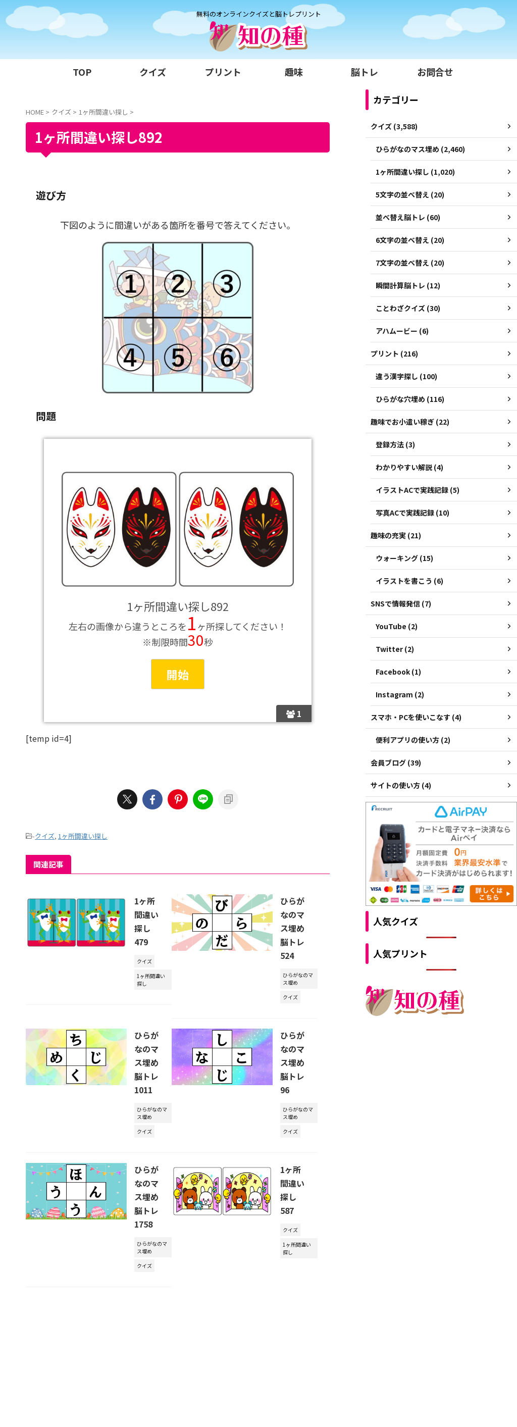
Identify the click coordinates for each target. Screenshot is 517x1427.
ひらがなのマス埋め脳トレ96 (292, 1062)
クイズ (152, 71)
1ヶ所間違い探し (83, 836)
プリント (223, 71)
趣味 (294, 71)
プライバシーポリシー (280, 1340)
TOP (82, 71)
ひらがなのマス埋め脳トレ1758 (146, 1196)
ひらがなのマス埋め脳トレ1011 (146, 1062)
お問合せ (435, 71)
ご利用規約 (222, 1340)
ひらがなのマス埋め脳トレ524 (292, 928)
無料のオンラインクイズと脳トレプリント (258, 1359)
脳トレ (364, 71)
